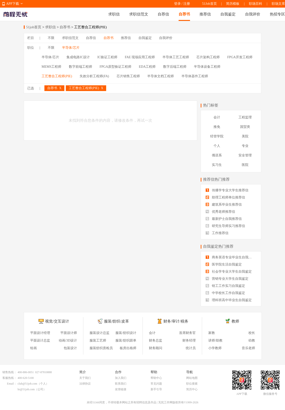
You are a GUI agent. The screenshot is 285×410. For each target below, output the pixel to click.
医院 (245, 165)
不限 (51, 38)
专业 (245, 146)
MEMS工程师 (51, 66)
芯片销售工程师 (128, 76)
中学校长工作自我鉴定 (225, 293)
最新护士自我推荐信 (224, 219)
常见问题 (156, 383)
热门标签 (210, 105)
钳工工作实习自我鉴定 (225, 286)
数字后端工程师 (174, 66)
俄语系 (217, 155)
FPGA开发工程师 (239, 57)
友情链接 (120, 389)
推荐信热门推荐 (216, 179)
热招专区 (277, 14)
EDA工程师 (147, 66)
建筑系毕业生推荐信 (224, 204)
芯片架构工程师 (208, 57)
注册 (186, 3)
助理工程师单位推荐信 (225, 197)
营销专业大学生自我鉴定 (227, 278)
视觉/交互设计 (57, 321)
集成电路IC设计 (78, 57)
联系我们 (120, 383)
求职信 (114, 14)
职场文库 (278, 3)
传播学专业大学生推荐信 (227, 190)
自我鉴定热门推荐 (218, 246)
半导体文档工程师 (160, 76)
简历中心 (192, 389)
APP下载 (12, 3)
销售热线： (9, 372)
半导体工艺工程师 (175, 57)
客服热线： (9, 378)
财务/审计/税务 (175, 321)
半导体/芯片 (71, 47)
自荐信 (163, 14)
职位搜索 (192, 383)
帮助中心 (156, 378)
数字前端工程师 (80, 66)
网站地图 (192, 378)
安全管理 (245, 155)
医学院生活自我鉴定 (224, 264)
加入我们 (120, 378)
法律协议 (85, 383)
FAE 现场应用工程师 (140, 57)
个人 (217, 146)
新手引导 (156, 389)
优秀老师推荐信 (220, 211)
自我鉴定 (228, 14)
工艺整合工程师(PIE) (57, 76)
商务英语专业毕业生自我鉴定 (230, 257)
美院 (245, 136)
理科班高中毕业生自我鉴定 (229, 300)
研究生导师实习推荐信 (225, 226)
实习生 (217, 165)
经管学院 (216, 136)
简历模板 (232, 3)
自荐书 (184, 14)
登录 (177, 3)
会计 (217, 117)
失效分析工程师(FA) (94, 76)
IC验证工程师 (107, 57)
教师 (235, 321)
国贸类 (245, 127)
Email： (12, 383)
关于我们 (85, 378)
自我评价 (252, 14)
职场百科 (255, 3)
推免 (217, 127)
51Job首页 (209, 3)
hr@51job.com (26, 389)
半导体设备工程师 (207, 66)
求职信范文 (138, 14)
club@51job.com (27, 383)
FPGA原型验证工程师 (115, 66)
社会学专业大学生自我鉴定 (229, 271)
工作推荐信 (217, 233)
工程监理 (245, 117)
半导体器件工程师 (194, 76)
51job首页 (33, 27)
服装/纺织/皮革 (116, 321)
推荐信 (205, 14)
